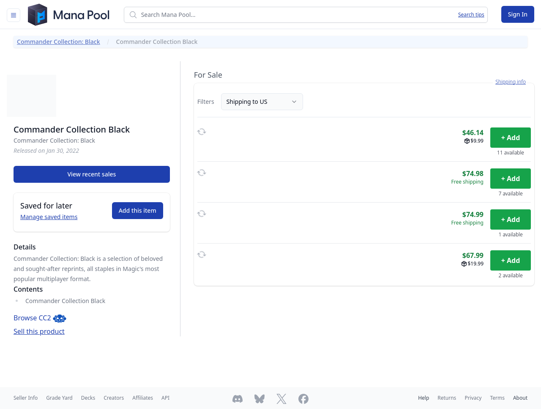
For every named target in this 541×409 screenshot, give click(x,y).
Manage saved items (48, 217)
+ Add (510, 137)
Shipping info (510, 82)
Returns (446, 397)
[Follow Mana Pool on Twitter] (281, 399)
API (165, 397)
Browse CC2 (40, 317)
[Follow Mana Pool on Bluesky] (259, 399)
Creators (114, 397)
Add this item (137, 210)
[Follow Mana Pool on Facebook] (303, 399)
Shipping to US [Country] (262, 102)
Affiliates (142, 397)
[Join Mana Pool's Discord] (237, 399)
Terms (497, 397)
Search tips (471, 14)
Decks (88, 397)
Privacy (472, 397)
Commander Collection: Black (58, 42)
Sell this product (39, 331)
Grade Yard (59, 397)
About (520, 397)
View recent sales (91, 174)
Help (423, 397)
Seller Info (26, 397)
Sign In (517, 14)
